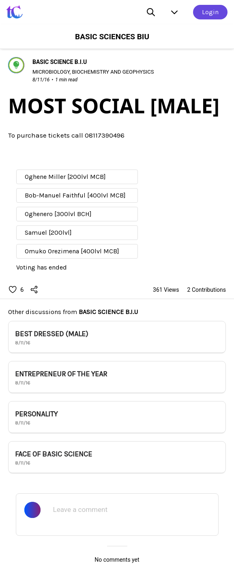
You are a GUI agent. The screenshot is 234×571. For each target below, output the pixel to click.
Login (210, 12)
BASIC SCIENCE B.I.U (108, 312)
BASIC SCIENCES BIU (112, 36)
